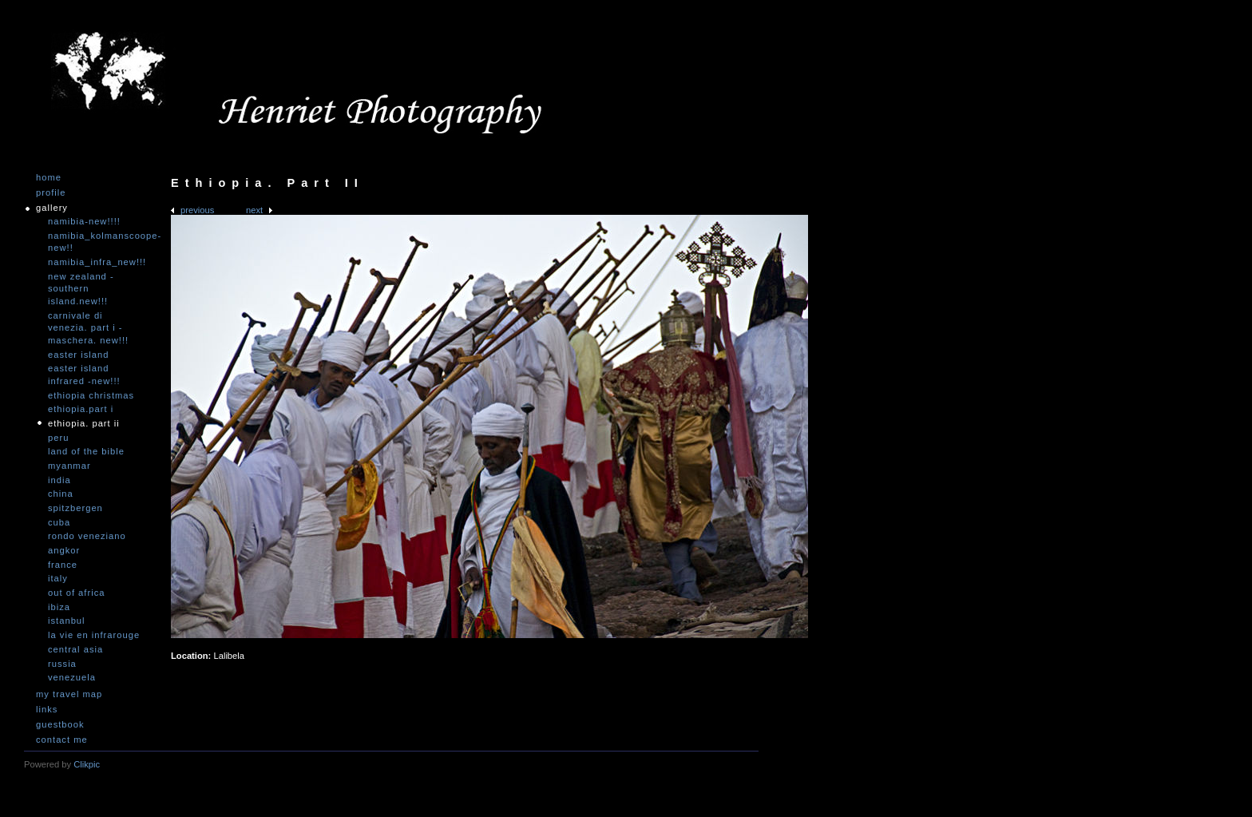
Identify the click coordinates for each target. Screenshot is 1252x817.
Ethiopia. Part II (84, 423)
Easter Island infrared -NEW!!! (84, 374)
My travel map (69, 694)
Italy (58, 578)
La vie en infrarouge (94, 635)
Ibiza (59, 607)
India (59, 480)
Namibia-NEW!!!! (84, 221)
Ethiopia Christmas (91, 395)
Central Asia (75, 649)
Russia (62, 663)
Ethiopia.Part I (80, 409)
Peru (58, 437)
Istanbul (66, 620)
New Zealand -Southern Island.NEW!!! (81, 289)
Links (46, 709)
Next (254, 210)
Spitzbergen (75, 508)
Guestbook (60, 724)
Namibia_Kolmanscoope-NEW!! (96, 242)
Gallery (52, 208)
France (62, 564)
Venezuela (72, 677)
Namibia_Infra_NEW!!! (96, 262)
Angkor (64, 550)
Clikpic (86, 764)
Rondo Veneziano (87, 536)
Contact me (62, 740)
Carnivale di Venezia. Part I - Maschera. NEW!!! (88, 328)
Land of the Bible (86, 451)
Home (48, 177)
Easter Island (78, 354)
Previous (197, 210)
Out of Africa (76, 592)
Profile (50, 192)
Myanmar (69, 465)
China (60, 493)
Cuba (59, 522)
